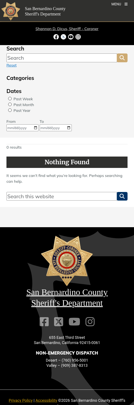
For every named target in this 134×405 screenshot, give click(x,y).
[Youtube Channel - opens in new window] (70, 36)
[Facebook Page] (44, 321)
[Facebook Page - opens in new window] (56, 36)
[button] (122, 57)
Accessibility (46, 400)
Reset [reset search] (11, 65)
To (56, 125)
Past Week (23, 98)
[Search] (61, 57)
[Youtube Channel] (74, 321)
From (22, 125)
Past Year (22, 110)
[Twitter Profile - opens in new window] (63, 36)
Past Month (24, 104)
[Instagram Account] (90, 321)
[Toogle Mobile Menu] (119, 4)
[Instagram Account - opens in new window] (77, 36)
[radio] (10, 98)
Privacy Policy (21, 400)
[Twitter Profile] (58, 321)
